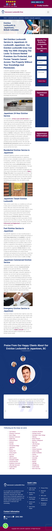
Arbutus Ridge (35, 451)
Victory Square (12, 453)
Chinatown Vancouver (14, 433)
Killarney (34, 437)
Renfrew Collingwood (37, 440)
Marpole (34, 461)
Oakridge (34, 463)
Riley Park (34, 442)
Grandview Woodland (37, 431)
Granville (11, 444)
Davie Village (12, 435)
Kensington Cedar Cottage (38, 435)
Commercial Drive (13, 461)
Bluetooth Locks (43, 491)
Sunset (34, 447)
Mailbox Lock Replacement (44, 499)
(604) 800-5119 (37, 2)
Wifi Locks (43, 495)
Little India (11, 468)
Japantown (12, 447)
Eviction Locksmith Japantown (32, 18)
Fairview (34, 454)
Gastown (11, 442)
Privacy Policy (44, 488)
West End (11, 454)
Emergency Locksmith (43, 504)
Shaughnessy (35, 465)
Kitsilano (34, 460)
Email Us (9, 517)
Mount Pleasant (36, 438)
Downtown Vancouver (14, 437)
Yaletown (11, 456)
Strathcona (35, 446)
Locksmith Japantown (24, 529)
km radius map (42, 112)
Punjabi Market (13, 467)
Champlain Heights (14, 460)
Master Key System (32, 493)
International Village (14, 446)
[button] (14, 364)
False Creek (35, 456)
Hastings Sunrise (36, 433)
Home (5, 18)
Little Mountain (36, 444)
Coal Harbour (12, 431)
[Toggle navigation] (48, 12)
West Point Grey (36, 468)
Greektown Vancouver (14, 463)
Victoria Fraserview (37, 449)
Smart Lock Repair (32, 503)
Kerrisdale (34, 458)
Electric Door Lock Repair (32, 498)
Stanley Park (12, 451)
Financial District (13, 440)
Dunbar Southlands (37, 453)
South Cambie (35, 467)
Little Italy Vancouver (14, 465)
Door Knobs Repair (32, 507)
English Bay (12, 438)
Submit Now (41, 81)
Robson (11, 449)
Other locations (13, 458)
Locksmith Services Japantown (16, 18)
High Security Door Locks (32, 489)
